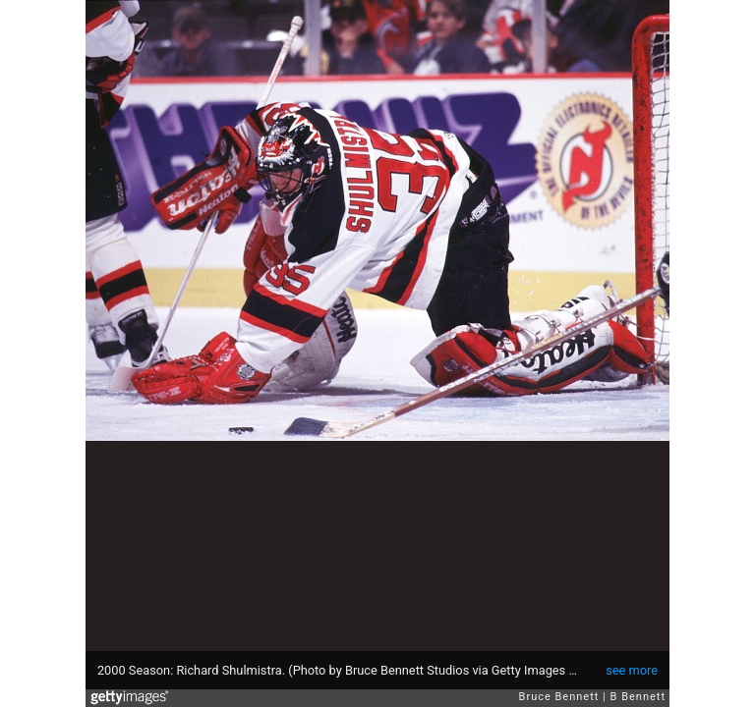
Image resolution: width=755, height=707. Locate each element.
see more (632, 670)
